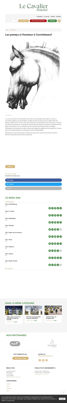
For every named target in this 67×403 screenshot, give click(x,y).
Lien (9, 188)
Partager (10, 180)
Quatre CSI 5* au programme (51, 317)
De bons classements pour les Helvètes (33, 317)
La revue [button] (46, 16)
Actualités (39, 16)
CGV (7, 391)
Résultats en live (58, 208)
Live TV (61, 208)
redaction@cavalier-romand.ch (13, 377)
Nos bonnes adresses (38, 20)
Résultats (55, 208)
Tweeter (10, 184)
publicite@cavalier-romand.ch (41, 374)
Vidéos (53, 16)
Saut (15, 322)
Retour (10, 166)
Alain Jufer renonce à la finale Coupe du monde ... (13, 318)
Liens (7, 386)
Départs (52, 208)
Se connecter (59, 21)
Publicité (52, 20)
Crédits (8, 384)
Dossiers (58, 16)
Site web (49, 208)
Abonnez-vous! (20, 358)
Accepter (62, 398)
